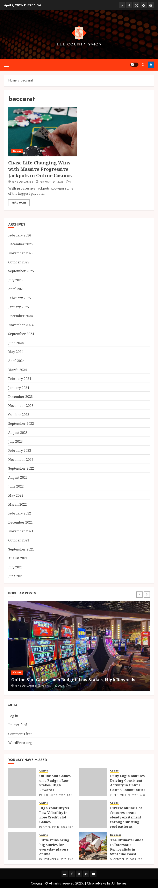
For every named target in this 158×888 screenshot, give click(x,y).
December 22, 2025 (126, 795)
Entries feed (17, 725)
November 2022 (20, 459)
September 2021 (21, 549)
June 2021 (16, 576)
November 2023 (20, 405)
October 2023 (18, 414)
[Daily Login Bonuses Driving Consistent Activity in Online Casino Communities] (93, 782)
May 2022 (15, 495)
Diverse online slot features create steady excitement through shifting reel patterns (126, 817)
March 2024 (17, 370)
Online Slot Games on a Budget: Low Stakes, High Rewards (73, 679)
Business (115, 835)
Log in (13, 716)
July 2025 (15, 280)
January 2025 (18, 307)
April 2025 (16, 289)
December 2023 (20, 396)
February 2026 (19, 235)
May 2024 (15, 351)
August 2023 (18, 432)
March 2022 (17, 504)
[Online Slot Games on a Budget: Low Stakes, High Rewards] (79, 646)
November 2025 (20, 253)
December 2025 (20, 244)
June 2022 (16, 486)
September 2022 (21, 468)
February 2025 (19, 298)
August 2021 (18, 558)
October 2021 (18, 540)
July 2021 (15, 567)
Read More (19, 203)
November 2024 (20, 325)
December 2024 (20, 316)
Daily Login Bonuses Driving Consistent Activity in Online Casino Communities (127, 783)
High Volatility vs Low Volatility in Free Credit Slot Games (54, 815)
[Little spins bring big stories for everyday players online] (22, 846)
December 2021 (20, 522)
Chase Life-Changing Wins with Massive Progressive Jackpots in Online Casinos (40, 168)
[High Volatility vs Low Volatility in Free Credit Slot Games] (22, 814)
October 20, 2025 (125, 859)
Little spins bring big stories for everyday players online (54, 847)
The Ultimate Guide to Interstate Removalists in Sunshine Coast (126, 847)
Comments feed (20, 734)
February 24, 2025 (51, 182)
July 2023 (15, 441)
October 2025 (18, 262)
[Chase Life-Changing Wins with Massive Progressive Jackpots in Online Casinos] (42, 131)
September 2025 (21, 271)
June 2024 (16, 343)
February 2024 (19, 378)
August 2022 (18, 477)
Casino (17, 151)
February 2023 (19, 450)
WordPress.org (20, 742)
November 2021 (20, 531)
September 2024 (21, 334)
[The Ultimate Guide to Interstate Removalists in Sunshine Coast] (93, 846)
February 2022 (19, 513)
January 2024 (18, 387)
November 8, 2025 (54, 859)
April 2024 (16, 360)
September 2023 (21, 423)
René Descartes (22, 182)
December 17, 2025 (55, 827)
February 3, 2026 (53, 686)
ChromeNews (96, 883)
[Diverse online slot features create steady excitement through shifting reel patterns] (93, 814)
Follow (151, 65)
